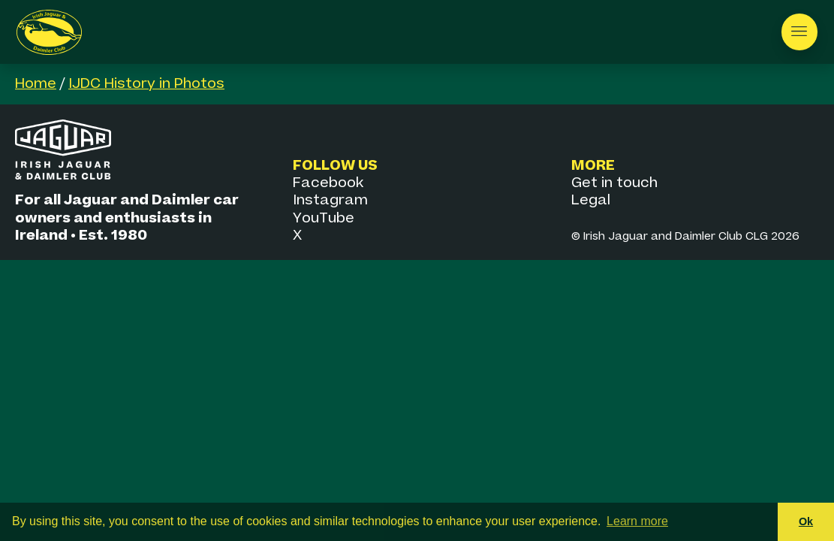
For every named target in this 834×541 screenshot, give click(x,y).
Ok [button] (806, 521)
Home (35, 83)
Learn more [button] (637, 521)
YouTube (323, 218)
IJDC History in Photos (146, 83)
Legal (590, 200)
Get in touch (614, 183)
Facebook (328, 183)
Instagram (330, 200)
